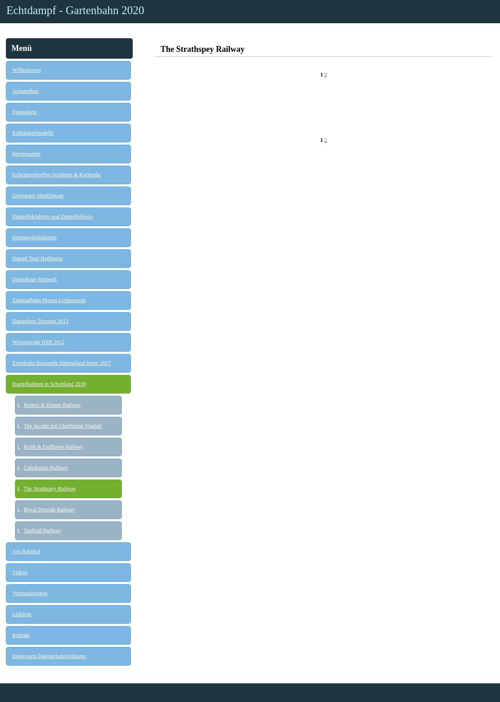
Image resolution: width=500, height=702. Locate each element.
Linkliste (22, 614)
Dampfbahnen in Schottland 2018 (49, 384)
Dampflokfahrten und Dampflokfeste (52, 216)
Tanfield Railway (42, 530)
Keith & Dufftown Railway (53, 447)
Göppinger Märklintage (38, 195)
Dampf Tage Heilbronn (37, 258)
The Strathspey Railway (50, 488)
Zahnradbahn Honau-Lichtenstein (49, 300)
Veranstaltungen (29, 593)
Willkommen (26, 70)
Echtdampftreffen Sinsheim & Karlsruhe (56, 175)
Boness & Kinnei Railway (52, 405)
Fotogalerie (24, 112)
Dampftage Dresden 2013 (40, 321)
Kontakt (21, 635)
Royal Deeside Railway (49, 509)
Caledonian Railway (46, 468)
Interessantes (26, 154)
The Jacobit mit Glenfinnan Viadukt (63, 426)
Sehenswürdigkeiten (34, 237)
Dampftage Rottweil (34, 279)
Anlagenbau (25, 91)
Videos (19, 572)
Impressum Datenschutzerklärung (49, 656)
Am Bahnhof (26, 551)
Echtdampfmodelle (33, 133)
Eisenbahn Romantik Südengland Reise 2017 (61, 363)
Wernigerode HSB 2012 (38, 342)
